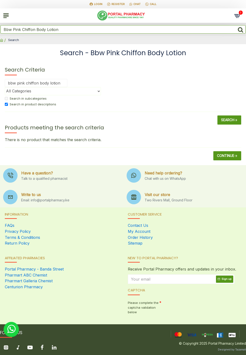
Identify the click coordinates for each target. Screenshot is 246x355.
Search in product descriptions (30, 104)
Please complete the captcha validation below (143, 306)
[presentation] (195, 307)
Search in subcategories (26, 98)
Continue (225, 156)
